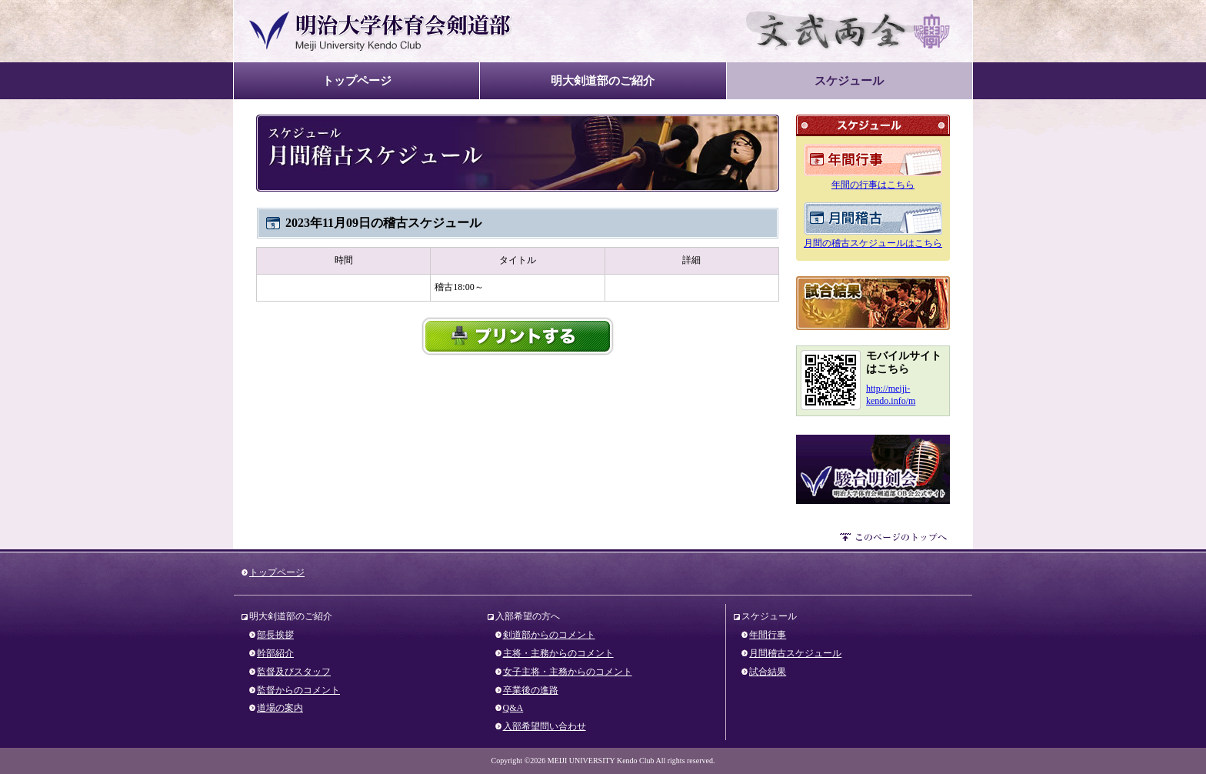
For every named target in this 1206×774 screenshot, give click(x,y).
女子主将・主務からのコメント (567, 671)
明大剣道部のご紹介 (603, 80)
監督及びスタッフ (294, 671)
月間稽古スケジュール (795, 653)
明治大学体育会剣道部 (380, 31)
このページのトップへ (895, 539)
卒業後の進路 (530, 690)
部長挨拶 (275, 634)
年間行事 (767, 634)
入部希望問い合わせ (544, 726)
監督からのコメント (298, 690)
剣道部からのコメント (549, 634)
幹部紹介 (275, 653)
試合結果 (873, 303)
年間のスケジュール (873, 160)
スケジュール (849, 80)
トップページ (356, 80)
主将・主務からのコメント (558, 653)
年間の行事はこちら (872, 184)
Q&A (513, 707)
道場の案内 (280, 707)
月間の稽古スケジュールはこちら (873, 243)
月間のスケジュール (873, 218)
